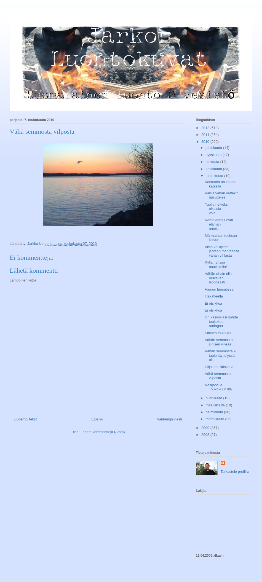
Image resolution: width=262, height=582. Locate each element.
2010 (205, 142)
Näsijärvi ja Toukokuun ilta (218, 387)
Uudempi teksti (26, 419)
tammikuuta (215, 419)
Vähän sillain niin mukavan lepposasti (218, 278)
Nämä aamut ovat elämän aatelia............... (219, 224)
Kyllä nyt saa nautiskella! (216, 264)
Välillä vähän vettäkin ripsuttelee (221, 195)
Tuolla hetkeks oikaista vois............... (217, 208)
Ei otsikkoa (213, 303)
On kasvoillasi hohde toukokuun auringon (221, 321)
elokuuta (213, 162)
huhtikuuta (214, 398)
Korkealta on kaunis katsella (220, 184)
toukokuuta (215, 176)
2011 (205, 135)
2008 (205, 435)
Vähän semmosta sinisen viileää (218, 342)
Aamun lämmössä (219, 289)
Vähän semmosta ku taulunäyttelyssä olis (221, 355)
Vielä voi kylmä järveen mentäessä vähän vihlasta (222, 251)
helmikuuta (215, 412)
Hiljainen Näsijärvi (219, 367)
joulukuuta (214, 148)
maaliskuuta (216, 405)
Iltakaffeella (214, 296)
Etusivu (97, 419)
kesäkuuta (214, 169)
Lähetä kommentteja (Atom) (103, 432)
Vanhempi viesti (169, 419)
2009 (205, 428)
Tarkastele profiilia (235, 472)
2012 (205, 128)
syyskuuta (214, 155)
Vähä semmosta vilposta (218, 376)
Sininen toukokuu (218, 333)
